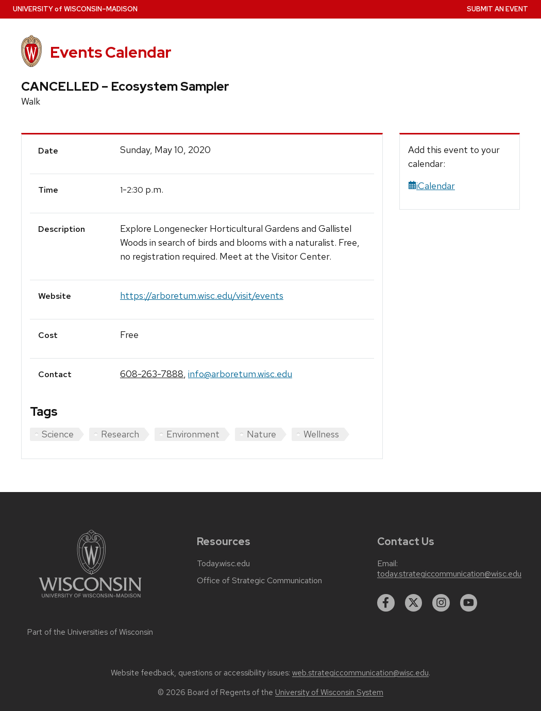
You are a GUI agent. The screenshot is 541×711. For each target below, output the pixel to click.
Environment (192, 434)
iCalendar (431, 186)
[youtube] (469, 603)
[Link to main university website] (90, 599)
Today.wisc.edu (223, 563)
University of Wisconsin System (329, 692)
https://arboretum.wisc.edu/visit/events (201, 295)
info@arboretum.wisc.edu (240, 374)
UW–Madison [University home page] (75, 9)
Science (58, 434)
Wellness (321, 434)
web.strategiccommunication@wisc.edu (360, 673)
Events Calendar (111, 52)
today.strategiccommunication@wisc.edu (449, 574)
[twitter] (413, 603)
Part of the (90, 632)
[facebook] (386, 603)
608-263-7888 (151, 374)
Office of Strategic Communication (259, 580)
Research (120, 434)
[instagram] (441, 603)
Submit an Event (497, 9)
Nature (261, 434)
